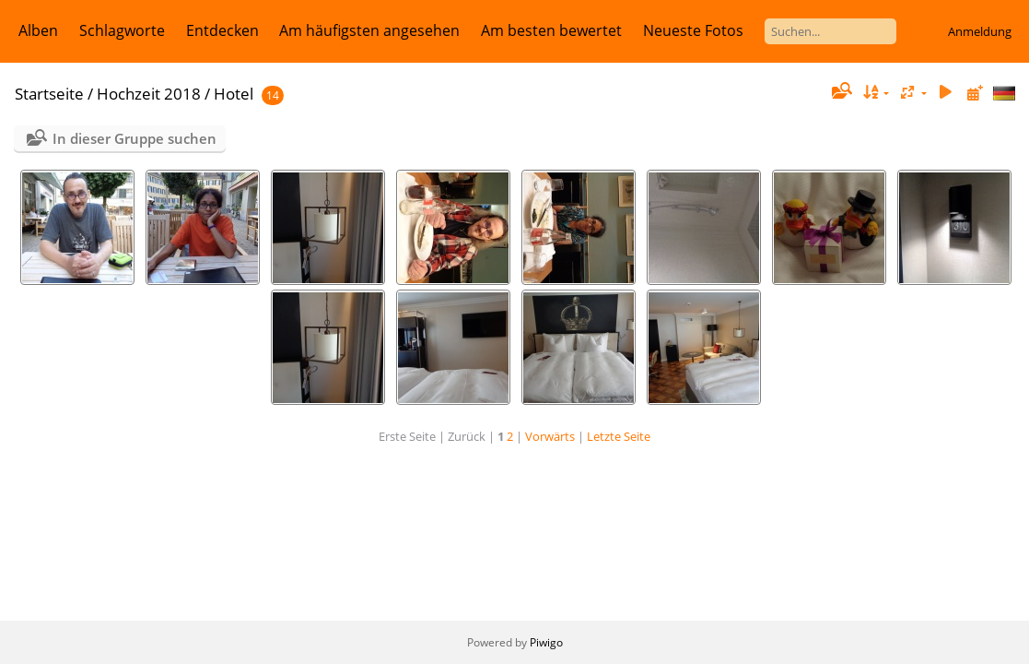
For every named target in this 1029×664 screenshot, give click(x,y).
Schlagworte (122, 30)
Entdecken (222, 30)
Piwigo (546, 642)
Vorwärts (550, 436)
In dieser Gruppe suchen (134, 138)
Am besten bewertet (551, 30)
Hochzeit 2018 (149, 93)
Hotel (233, 93)
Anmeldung (979, 31)
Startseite (49, 93)
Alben (38, 30)
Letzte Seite (618, 436)
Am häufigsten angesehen (369, 30)
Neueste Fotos (693, 30)
